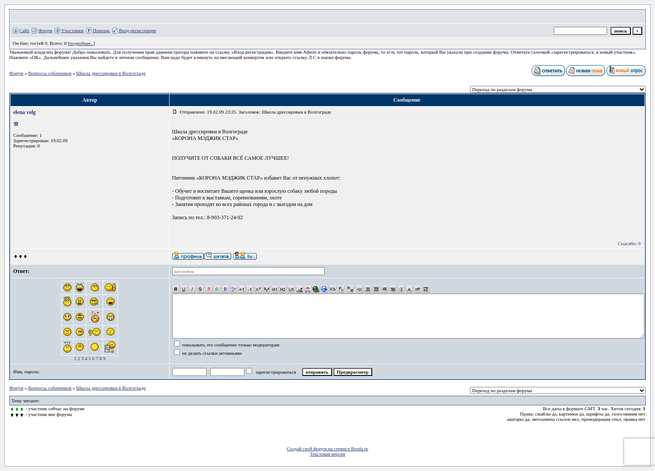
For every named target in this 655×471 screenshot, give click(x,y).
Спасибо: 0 (629, 243)
